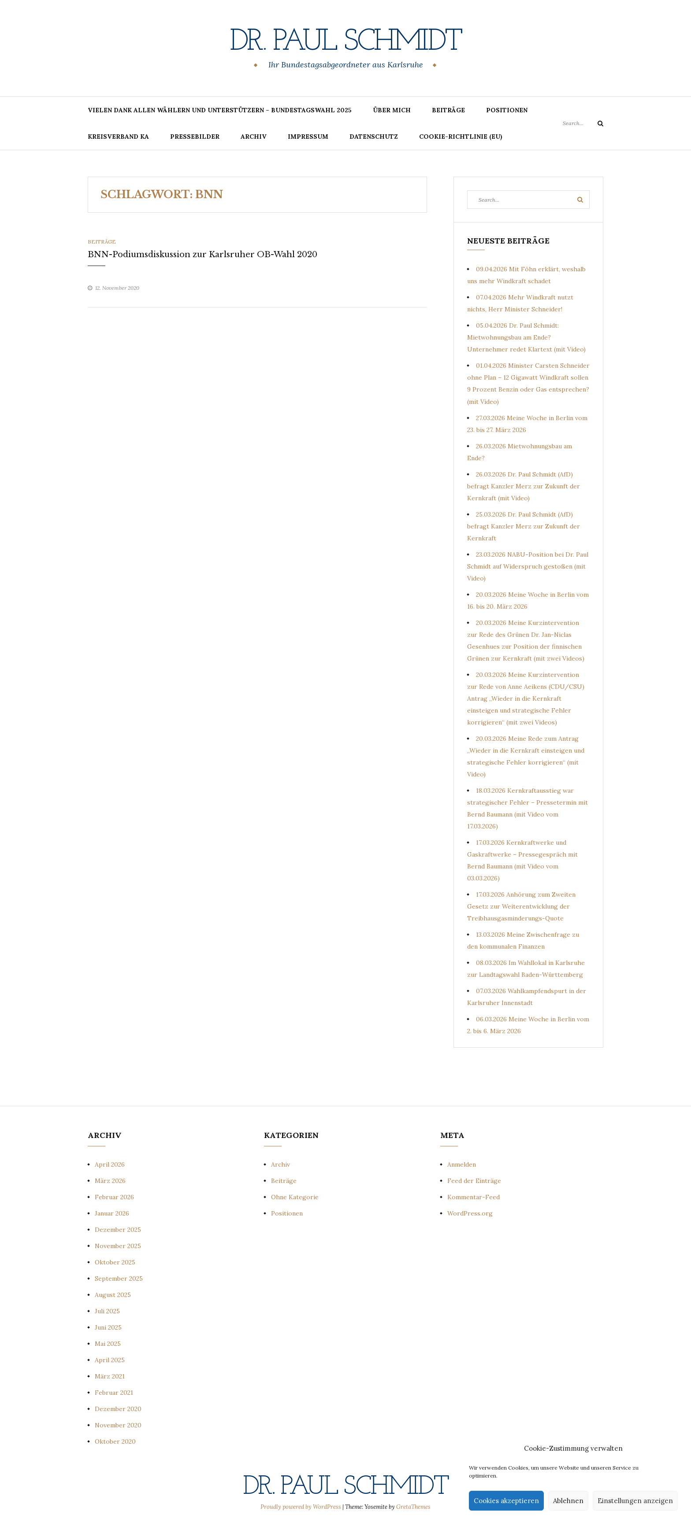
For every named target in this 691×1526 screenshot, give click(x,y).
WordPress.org (470, 1213)
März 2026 (110, 1181)
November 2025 (118, 1246)
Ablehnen (568, 1500)
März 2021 (110, 1376)
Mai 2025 (108, 1344)
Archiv (254, 136)
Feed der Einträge (474, 1181)
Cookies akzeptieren (506, 1500)
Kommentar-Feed (473, 1197)
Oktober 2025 (115, 1262)
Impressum (308, 136)
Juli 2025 (107, 1311)
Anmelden (461, 1164)
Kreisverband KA (118, 136)
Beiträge (448, 110)
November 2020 (118, 1425)
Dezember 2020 (118, 1409)
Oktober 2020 (115, 1441)
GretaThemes (413, 1507)
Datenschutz (373, 136)
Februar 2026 (114, 1197)
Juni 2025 (108, 1327)
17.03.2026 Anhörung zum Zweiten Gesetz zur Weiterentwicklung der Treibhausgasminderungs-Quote (521, 906)
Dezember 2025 (118, 1230)
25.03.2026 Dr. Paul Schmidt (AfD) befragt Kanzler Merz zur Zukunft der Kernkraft (523, 526)
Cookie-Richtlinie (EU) (460, 136)
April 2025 (110, 1360)
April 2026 (110, 1164)
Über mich (392, 110)
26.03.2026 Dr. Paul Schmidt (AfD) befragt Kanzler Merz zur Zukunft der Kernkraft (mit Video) (523, 486)
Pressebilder (194, 136)
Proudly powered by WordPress (301, 1507)
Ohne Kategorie (295, 1197)
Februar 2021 (114, 1393)
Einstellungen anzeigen (635, 1500)
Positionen (507, 110)
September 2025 (119, 1278)
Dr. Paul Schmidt (345, 42)
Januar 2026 (112, 1213)
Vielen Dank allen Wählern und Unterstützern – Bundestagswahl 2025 (220, 110)
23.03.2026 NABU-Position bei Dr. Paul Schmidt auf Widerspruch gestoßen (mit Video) (527, 566)
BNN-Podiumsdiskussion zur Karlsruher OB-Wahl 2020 (202, 254)
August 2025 (113, 1295)
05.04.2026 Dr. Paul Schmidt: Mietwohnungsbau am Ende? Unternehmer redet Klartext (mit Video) (526, 337)
